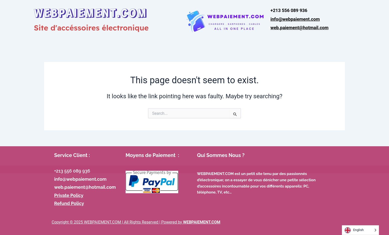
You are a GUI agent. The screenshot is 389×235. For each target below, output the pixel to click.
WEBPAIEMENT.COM (90, 12)
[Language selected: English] (360, 230)
